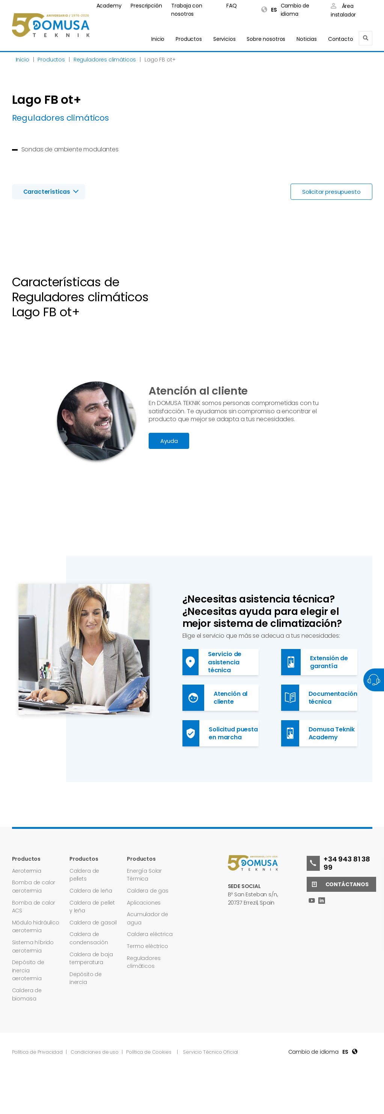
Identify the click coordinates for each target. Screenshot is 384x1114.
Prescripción (146, 5)
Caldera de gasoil (93, 922)
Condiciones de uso (95, 1052)
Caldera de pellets (84, 875)
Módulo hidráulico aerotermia (35, 927)
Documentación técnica (319, 698)
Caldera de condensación (88, 938)
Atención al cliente (215, 698)
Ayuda (169, 441)
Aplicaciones (144, 902)
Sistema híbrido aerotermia (33, 946)
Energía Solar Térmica (144, 875)
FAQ (231, 5)
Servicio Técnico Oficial (210, 1052)
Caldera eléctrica (149, 934)
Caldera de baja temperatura (91, 958)
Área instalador (343, 10)
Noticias (307, 39)
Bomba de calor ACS (34, 907)
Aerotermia (26, 871)
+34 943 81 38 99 (338, 863)
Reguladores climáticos (143, 962)
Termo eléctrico (147, 946)
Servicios (224, 39)
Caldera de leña (90, 890)
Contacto (340, 39)
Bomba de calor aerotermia (34, 886)
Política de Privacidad (38, 1052)
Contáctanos (338, 884)
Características (47, 192)
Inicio (157, 39)
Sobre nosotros (266, 39)
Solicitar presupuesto (331, 192)
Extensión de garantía (314, 662)
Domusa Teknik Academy (318, 733)
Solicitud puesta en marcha (220, 733)
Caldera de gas (148, 890)
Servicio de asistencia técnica (212, 662)
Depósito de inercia (85, 978)
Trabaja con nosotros (186, 10)
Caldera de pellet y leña (92, 907)
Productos (189, 39)
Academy (109, 5)
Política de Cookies (148, 1052)
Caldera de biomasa (27, 994)
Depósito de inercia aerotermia (28, 970)
